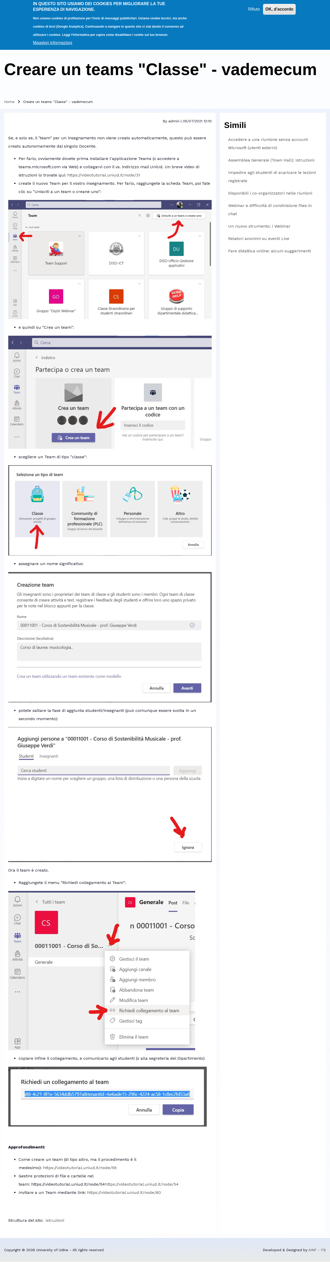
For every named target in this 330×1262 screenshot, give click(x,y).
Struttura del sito (25, 1220)
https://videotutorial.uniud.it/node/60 (124, 1192)
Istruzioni (54, 1220)
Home (9, 102)
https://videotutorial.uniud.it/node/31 (103, 175)
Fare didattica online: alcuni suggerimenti (269, 250)
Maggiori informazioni (52, 38)
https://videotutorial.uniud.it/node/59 (80, 1167)
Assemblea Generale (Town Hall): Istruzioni (271, 160)
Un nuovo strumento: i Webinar (259, 226)
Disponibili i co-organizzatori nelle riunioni (270, 193)
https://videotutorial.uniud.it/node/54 (142, 1184)
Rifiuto (254, 5)
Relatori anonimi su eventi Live (258, 238)
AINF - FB (317, 1250)
